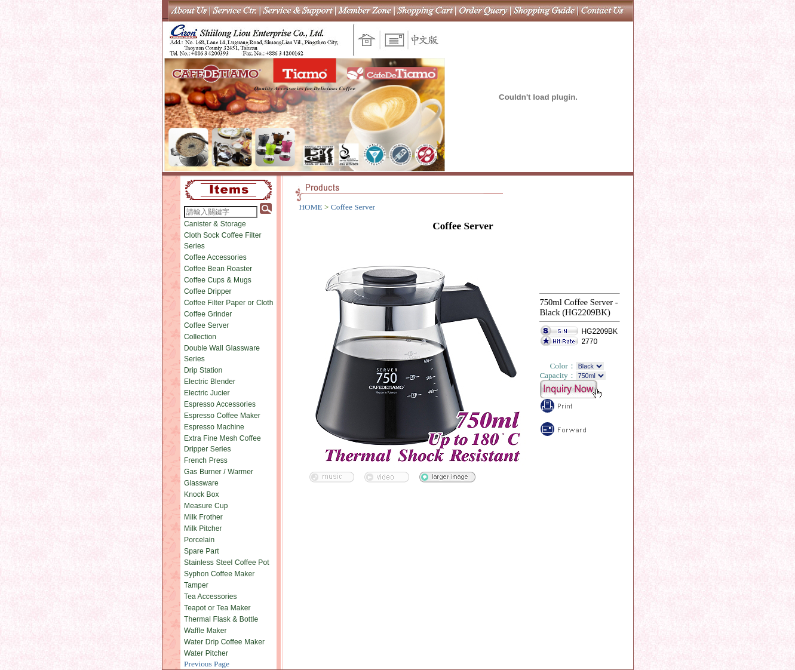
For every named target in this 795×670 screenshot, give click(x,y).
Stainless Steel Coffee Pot (226, 562)
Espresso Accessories (220, 404)
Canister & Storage (215, 224)
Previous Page (206, 663)
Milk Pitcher (203, 528)
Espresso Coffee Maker (222, 415)
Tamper (196, 585)
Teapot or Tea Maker (217, 608)
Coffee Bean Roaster (218, 269)
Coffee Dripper (208, 291)
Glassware (201, 483)
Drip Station (203, 370)
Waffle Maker (205, 630)
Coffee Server (206, 325)
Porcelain (199, 540)
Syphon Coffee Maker (219, 574)
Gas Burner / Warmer (218, 472)
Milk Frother (203, 517)
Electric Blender (209, 381)
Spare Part (201, 551)
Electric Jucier (207, 393)
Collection (200, 337)
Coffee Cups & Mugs (217, 280)
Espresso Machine (214, 427)
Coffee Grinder (208, 314)
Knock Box (201, 494)
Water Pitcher (206, 653)
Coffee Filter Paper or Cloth (229, 303)
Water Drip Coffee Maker (224, 642)
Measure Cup (206, 506)
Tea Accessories (210, 596)
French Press (206, 460)
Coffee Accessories (215, 257)
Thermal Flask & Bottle (221, 619)
